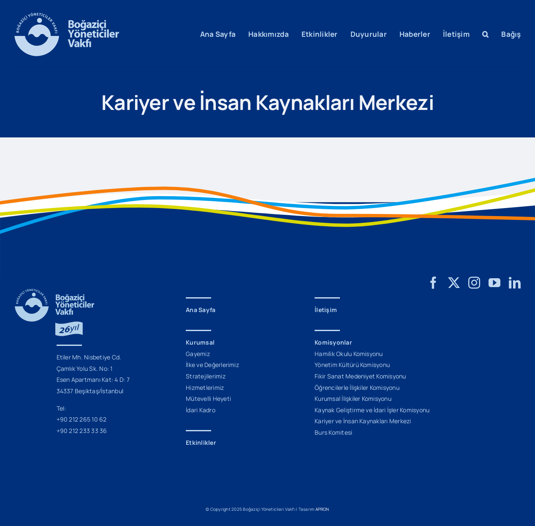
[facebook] (433, 283)
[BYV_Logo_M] (66, 16)
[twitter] (454, 283)
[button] (485, 34)
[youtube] (494, 283)
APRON (322, 509)
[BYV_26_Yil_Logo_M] (54, 292)
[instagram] (474, 283)
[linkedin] (515, 283)
